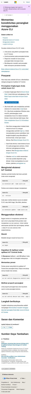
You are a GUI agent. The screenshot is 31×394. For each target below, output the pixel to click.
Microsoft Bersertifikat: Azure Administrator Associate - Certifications (13, 357)
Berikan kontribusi (5, 384)
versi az (14, 156)
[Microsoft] (15, 2)
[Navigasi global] (1, 2)
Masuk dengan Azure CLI (21, 140)
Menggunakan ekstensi (9, 42)
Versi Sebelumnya (15, 382)
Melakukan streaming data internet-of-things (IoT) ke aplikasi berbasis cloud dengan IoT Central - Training (15, 345)
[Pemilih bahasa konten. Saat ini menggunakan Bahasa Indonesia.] (7, 374)
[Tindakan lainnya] (28, 15)
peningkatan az (20, 163)
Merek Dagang (20, 389)
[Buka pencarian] (24, 2)
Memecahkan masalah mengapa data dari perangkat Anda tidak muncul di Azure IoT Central (15, 310)
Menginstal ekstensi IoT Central (11, 40)
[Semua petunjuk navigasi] (2, 15)
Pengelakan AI (5, 382)
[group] (15, 278)
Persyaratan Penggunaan (7, 389)
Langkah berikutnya (8, 44)
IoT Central (8, 15)
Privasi (14, 384)
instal (21, 109)
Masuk (28, 2)
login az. (22, 131)
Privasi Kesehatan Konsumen (9, 387)
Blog (23, 382)
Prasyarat (5, 37)
